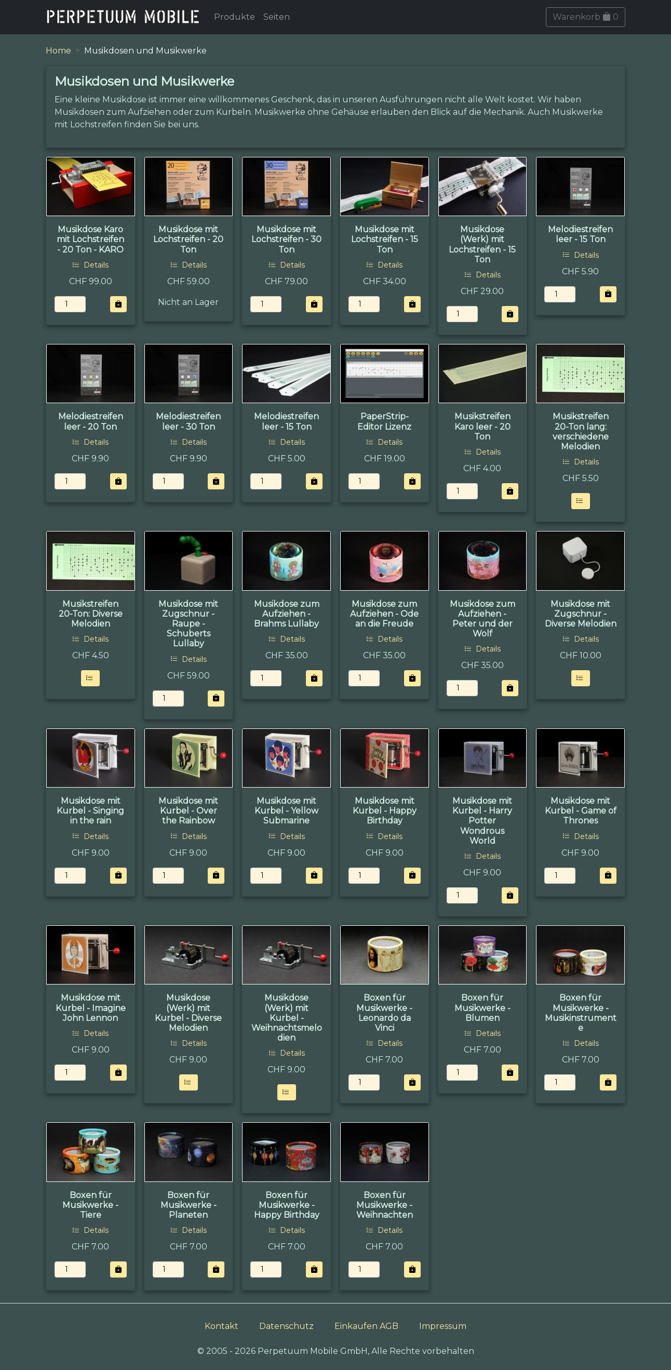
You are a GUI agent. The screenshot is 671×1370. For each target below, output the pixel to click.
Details (90, 265)
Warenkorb (586, 17)
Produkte (234, 17)
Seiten (276, 17)
